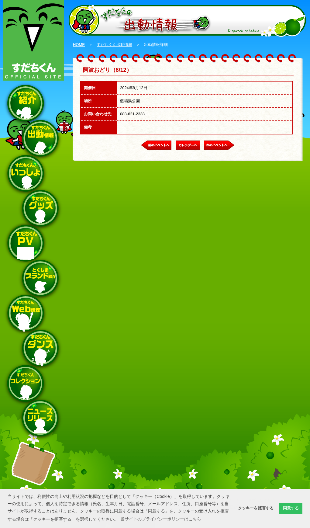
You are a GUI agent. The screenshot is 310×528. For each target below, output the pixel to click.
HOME (79, 44)
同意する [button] (291, 508)
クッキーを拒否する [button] (256, 508)
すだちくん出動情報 (114, 44)
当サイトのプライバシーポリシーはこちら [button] (160, 518)
